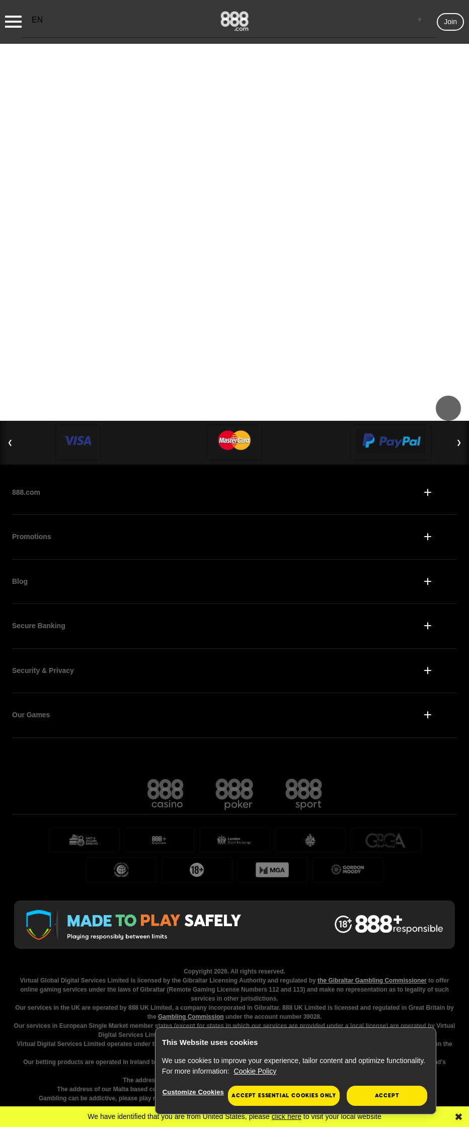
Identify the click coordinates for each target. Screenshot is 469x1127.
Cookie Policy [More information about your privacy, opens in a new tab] (255, 1071)
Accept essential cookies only (283, 1095)
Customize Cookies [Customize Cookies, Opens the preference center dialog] (193, 1092)
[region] (295, 1071)
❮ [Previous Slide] (10, 442)
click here (286, 1116)
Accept (387, 1095)
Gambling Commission (191, 1016)
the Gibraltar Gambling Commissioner (372, 980)
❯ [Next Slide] (458, 442)
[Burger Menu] (13, 22)
